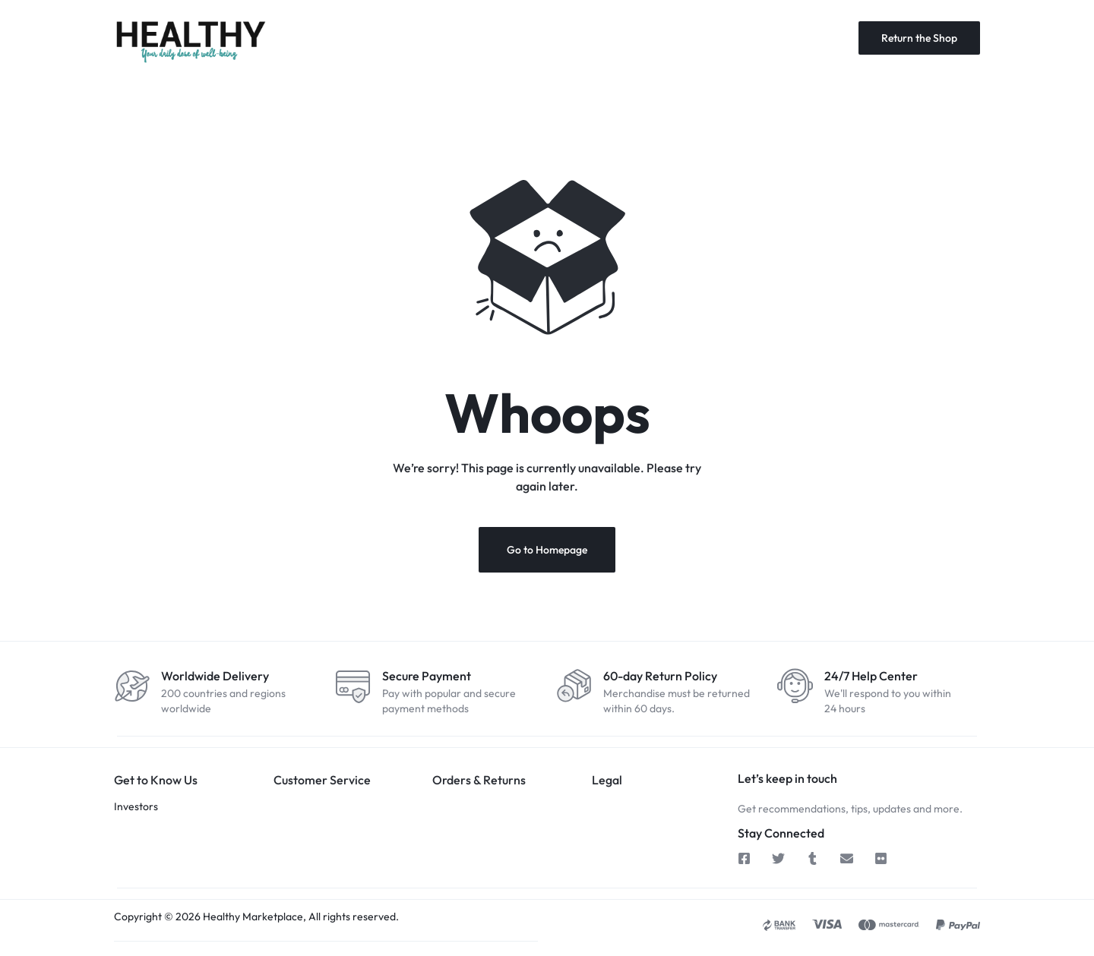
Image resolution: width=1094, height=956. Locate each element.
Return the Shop (919, 38)
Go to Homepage (547, 550)
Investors (136, 806)
